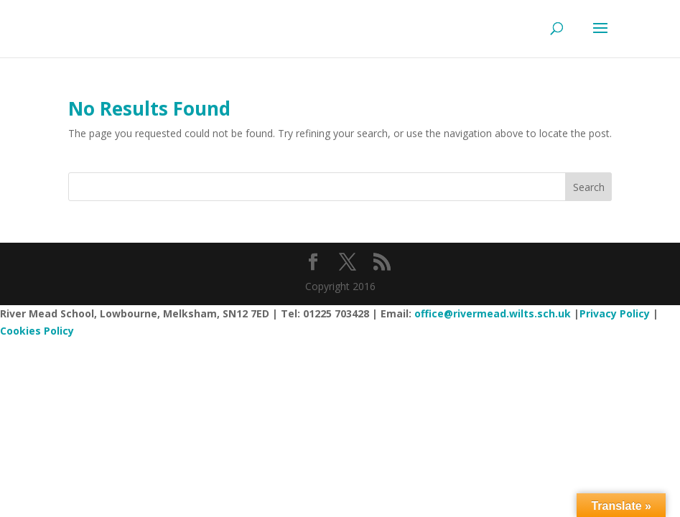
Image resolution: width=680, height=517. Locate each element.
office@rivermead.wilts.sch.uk (492, 313)
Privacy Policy (614, 313)
